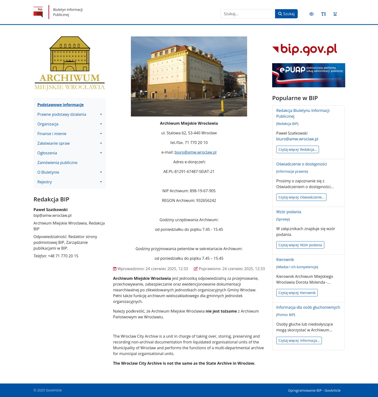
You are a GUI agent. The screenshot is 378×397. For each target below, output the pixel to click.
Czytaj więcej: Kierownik (297, 292)
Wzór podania (288, 211)
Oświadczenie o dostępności (301, 164)
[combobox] (248, 13)
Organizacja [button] (47, 124)
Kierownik (285, 259)
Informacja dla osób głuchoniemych (308, 307)
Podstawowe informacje (60, 104)
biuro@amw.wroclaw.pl (195, 152)
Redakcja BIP (287, 123)
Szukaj (286, 13)
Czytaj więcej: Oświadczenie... (301, 197)
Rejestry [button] (44, 182)
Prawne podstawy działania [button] (61, 114)
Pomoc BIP (285, 314)
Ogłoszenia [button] (47, 153)
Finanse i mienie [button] (51, 133)
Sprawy (283, 219)
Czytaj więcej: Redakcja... (297, 149)
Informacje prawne (292, 171)
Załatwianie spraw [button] (53, 143)
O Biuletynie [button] (48, 172)
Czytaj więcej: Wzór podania (300, 245)
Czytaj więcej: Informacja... (299, 340)
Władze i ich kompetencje (297, 267)
